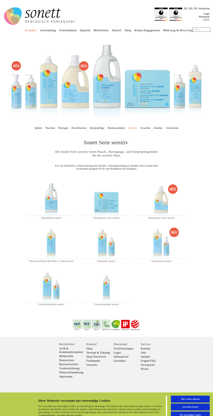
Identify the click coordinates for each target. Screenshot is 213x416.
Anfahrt (145, 356)
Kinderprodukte (116, 128)
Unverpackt (148, 364)
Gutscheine (172, 128)
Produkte (31, 30)
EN (190, 8)
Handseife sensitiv (106, 261)
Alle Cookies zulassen (190, 378)
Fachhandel (93, 360)
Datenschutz (66, 360)
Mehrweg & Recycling (178, 30)
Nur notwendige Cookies (190, 393)
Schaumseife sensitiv (161, 261)
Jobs (143, 352)
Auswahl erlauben (190, 385)
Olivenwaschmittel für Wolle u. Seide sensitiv (51, 261)
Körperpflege (97, 128)
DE (185, 8)
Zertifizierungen (123, 348)
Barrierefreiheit (68, 364)
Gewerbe (145, 128)
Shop (128, 30)
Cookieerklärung (69, 368)
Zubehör (158, 128)
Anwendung (48, 30)
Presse (144, 368)
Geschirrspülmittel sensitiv (51, 304)
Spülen (38, 128)
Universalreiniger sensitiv (106, 304)
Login (206, 13)
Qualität (85, 30)
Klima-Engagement (147, 30)
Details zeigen (140, 411)
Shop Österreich (96, 356)
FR (195, 8)
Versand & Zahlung (98, 352)
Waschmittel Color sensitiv (161, 218)
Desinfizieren (79, 128)
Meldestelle (66, 356)
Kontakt (145, 348)
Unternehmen (68, 30)
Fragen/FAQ (148, 360)
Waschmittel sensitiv (51, 218)
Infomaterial (121, 356)
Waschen (50, 128)
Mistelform (101, 30)
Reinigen (63, 128)
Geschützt (120, 360)
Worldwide (204, 8)
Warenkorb (204, 16)
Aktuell (117, 30)
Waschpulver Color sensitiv (106, 218)
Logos (117, 352)
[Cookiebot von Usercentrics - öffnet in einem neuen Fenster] (17, 411)
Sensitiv (132, 128)
